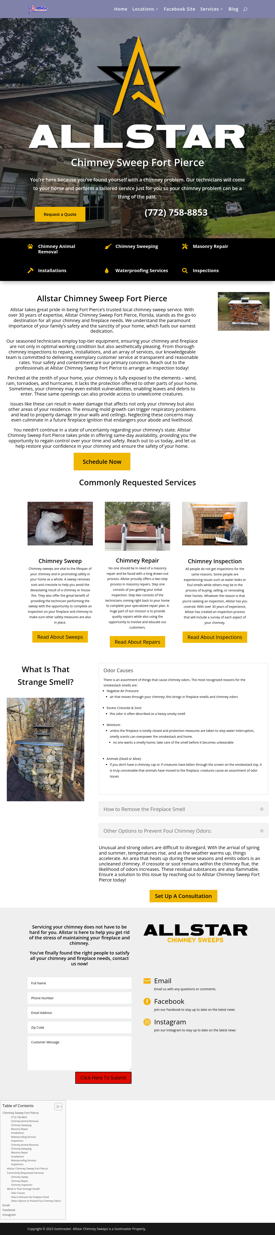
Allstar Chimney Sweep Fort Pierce (27, 1168)
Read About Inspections (215, 637)
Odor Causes (18, 1193)
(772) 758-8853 (19, 1117)
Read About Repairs (137, 641)
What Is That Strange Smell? (23, 1188)
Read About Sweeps (60, 636)
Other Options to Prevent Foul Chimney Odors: (36, 1200)
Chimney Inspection (21, 1184)
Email (162, 980)
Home (120, 9)
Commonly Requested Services (25, 1172)
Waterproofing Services (23, 1136)
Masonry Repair (19, 1129)
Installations (17, 1132)
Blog (233, 9)
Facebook (8, 1210)
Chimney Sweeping (21, 1125)
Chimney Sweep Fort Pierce (20, 1113)
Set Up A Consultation (183, 896)
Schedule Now (102, 461)
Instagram (9, 1215)
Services (209, 9)
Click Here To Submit (103, 1078)
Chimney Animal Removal (56, 249)
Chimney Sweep (19, 1176)
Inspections (17, 1140)
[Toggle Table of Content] (56, 1106)
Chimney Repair (19, 1181)
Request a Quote (60, 214)
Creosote (124, 708)
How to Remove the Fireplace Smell (30, 1197)
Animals (112, 759)
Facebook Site (179, 9)
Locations (143, 9)
